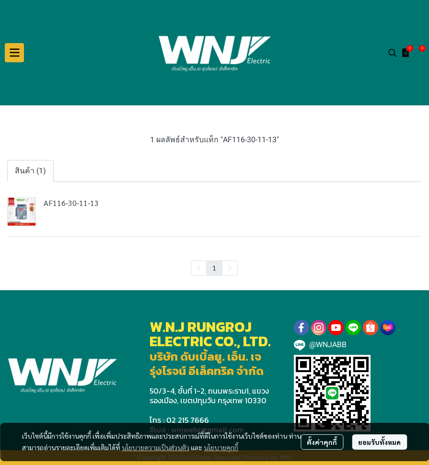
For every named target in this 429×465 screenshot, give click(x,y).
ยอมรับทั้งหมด (379, 442)
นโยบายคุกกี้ (221, 447)
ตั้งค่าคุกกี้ (322, 442)
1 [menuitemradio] (214, 267)
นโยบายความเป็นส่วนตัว (155, 447)
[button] (392, 52)
